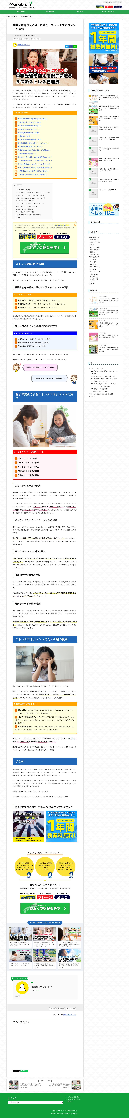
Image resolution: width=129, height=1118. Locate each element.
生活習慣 (28, 16)
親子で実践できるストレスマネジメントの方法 (30, 198)
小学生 (93, 259)
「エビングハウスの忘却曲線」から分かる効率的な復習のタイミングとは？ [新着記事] (108, 300)
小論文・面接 (95, 242)
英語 (92, 252)
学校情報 (94, 279)
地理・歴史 (94, 239)
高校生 (93, 264)
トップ (10, 16)
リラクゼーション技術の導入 (26, 206)
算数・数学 (94, 247)
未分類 (91, 284)
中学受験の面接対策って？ (27, 153)
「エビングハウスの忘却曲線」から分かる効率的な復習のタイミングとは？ (109, 97)
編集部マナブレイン (24, 45)
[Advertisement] (45, 1045)
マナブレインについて (74, 1096)
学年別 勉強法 (94, 257)
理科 (92, 244)
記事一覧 (35, 990)
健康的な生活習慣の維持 (25, 209)
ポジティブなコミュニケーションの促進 (30, 203)
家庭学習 (26, 39)
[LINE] (75, 46)
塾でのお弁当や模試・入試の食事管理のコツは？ (35, 157)
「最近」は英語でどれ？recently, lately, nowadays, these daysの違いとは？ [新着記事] (109, 324)
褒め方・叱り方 (95, 271)
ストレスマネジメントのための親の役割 (28, 215)
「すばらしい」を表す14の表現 (108, 190)
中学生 (93, 262)
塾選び (93, 269)
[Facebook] (71, 46)
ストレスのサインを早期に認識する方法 (30, 195)
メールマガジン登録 (73, 1098)
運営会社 (70, 1101)
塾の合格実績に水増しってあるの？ (30, 146)
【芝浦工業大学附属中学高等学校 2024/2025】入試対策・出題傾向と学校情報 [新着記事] (109, 349)
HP (18, 996)
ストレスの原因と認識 (22, 190)
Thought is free (74, 1113)
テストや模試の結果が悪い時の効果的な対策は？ (35, 167)
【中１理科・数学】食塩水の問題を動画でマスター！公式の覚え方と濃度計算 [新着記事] (108, 312)
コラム (91, 281)
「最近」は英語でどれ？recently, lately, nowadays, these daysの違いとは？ (109, 118)
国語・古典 (94, 249)
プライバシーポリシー (74, 1099)
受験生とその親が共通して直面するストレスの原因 (33, 192)
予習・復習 (94, 254)
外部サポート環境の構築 (25, 212)
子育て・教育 (18, 16)
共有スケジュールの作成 (25, 200)
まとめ (18, 217)
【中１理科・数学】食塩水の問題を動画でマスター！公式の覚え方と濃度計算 (109, 108)
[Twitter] (67, 46)
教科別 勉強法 (94, 237)
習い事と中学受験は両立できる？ (29, 126)
